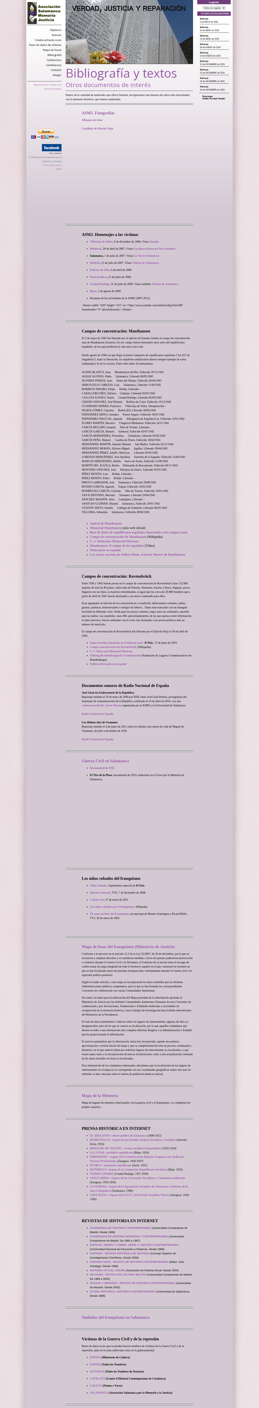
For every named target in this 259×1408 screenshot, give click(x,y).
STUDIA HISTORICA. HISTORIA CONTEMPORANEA (122, 1291)
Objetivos (56, 30)
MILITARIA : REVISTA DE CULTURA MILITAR (118, 1274)
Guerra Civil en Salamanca (105, 761)
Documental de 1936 (102, 768)
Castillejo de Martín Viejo (97, 128)
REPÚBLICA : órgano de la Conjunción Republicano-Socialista (128, 1169)
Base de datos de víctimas (45, 45)
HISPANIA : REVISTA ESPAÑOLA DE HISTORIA (120, 1253)
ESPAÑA (95, 1357)
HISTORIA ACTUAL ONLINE (107, 1270)
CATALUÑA (97, 1378)
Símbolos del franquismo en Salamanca (116, 1317)
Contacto (56, 70)
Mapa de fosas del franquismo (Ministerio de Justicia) (128, 946)
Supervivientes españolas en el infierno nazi (116, 642)
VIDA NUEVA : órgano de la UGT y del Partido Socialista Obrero (129, 1195)
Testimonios (54, 60)
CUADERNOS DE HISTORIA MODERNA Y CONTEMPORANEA (129, 1236)
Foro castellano (166, 248)
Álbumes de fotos (92, 120)
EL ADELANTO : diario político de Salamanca (118, 1135)
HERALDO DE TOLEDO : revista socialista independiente (125, 1148)
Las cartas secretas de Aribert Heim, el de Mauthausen (137, 554)
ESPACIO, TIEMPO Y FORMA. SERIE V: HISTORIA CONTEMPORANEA (134, 1244)
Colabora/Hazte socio (48, 40)
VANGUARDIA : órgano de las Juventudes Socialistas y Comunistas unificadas (137, 1178)
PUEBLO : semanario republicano (111, 1165)
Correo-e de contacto (52, 165)
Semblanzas (54, 65)
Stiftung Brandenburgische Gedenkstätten (115, 655)
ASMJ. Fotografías (98, 113)
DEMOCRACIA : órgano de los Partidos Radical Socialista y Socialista (133, 1139)
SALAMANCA (99, 1392)
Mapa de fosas (52, 50)
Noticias (57, 35)
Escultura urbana (144, 248)
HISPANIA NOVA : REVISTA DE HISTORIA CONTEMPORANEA (129, 1261)
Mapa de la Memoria (100, 1095)
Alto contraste (55, 153)
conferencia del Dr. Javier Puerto (102, 705)
